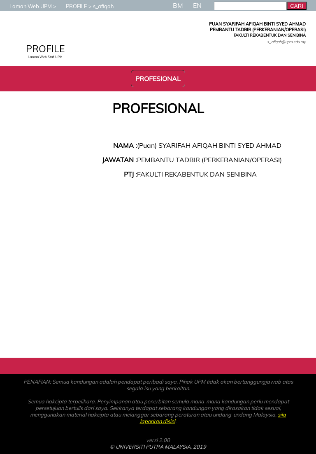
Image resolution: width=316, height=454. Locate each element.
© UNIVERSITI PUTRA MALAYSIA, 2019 (158, 446)
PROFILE (72, 6)
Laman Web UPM (26, 6)
